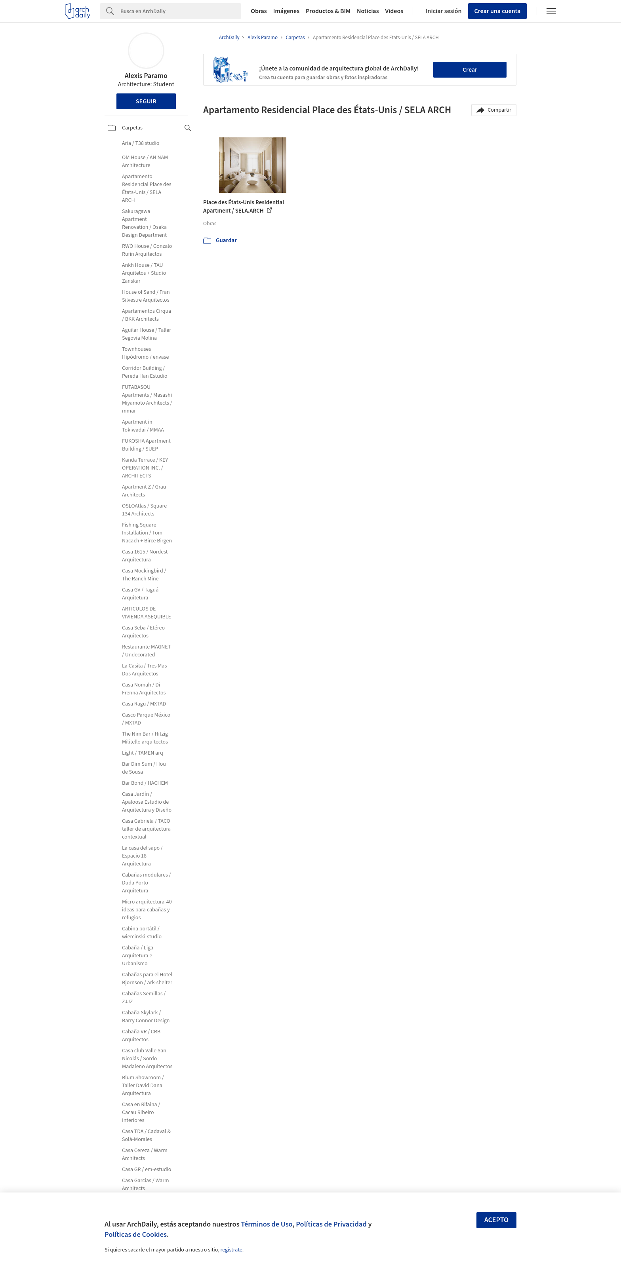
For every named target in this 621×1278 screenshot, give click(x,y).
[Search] (180, 11)
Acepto (496, 1220)
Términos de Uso (266, 1224)
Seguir (146, 101)
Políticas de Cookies (136, 1234)
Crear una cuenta (497, 11)
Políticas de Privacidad (331, 1224)
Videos (394, 11)
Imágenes (286, 11)
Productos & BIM (328, 11)
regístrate (231, 1250)
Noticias (368, 11)
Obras (259, 11)
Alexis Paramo (146, 76)
